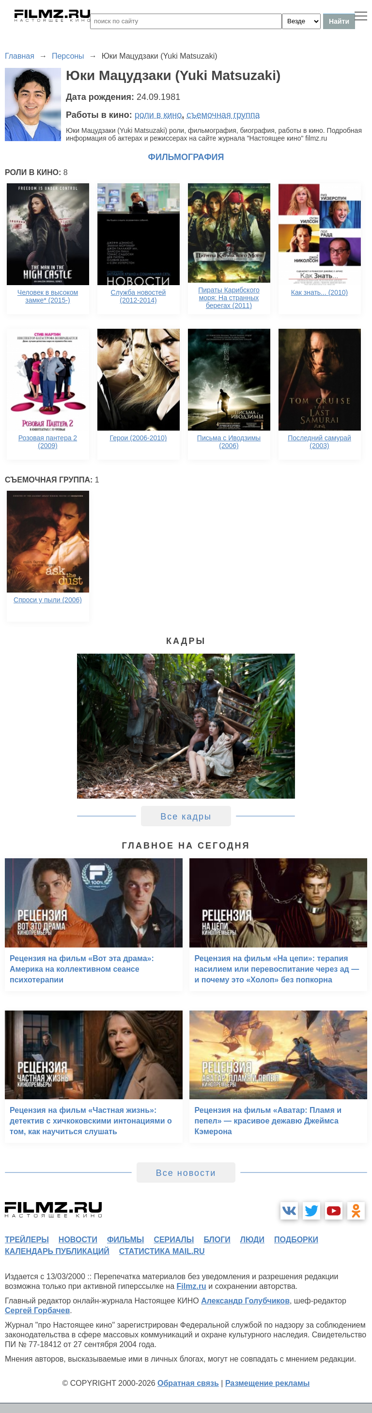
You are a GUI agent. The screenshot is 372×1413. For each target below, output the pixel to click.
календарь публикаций (57, 1251)
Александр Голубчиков (245, 1301)
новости (78, 1240)
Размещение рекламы (267, 1383)
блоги (216, 1240)
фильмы (125, 1240)
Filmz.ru (191, 1286)
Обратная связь (188, 1383)
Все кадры (186, 816)
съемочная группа (223, 115)
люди (252, 1240)
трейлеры (27, 1240)
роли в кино (158, 115)
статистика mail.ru (162, 1251)
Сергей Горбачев (37, 1310)
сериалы (174, 1240)
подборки (296, 1240)
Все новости (186, 1173)
